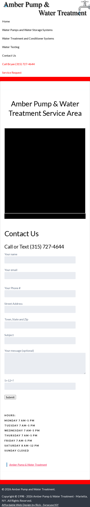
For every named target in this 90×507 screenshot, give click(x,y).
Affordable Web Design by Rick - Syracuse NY (30, 504)
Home (6, 21)
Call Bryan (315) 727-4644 (18, 64)
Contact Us (9, 55)
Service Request (12, 72)
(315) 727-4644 (47, 247)
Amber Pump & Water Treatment (28, 464)
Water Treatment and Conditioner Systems (28, 38)
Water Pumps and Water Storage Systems (27, 29)
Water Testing (10, 47)
